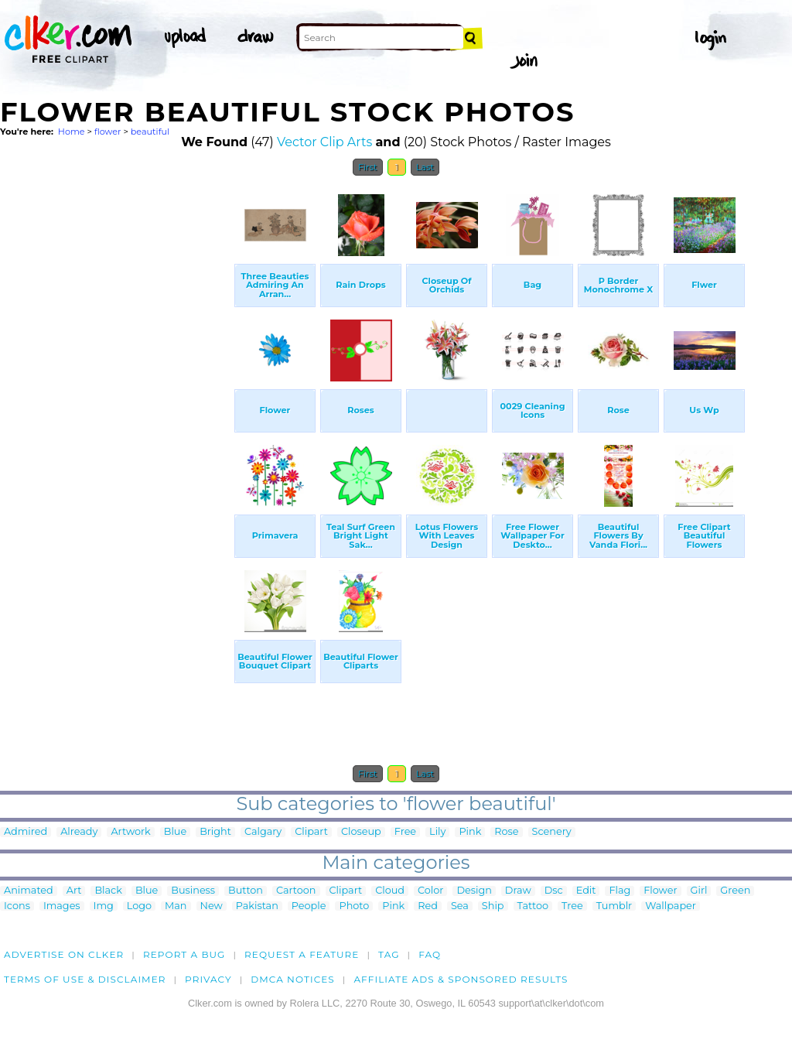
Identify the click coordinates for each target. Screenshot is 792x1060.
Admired (25, 832)
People (309, 906)
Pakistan (257, 906)
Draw (518, 891)
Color (430, 891)
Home (71, 131)
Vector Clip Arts (324, 142)
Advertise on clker (64, 954)
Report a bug (184, 954)
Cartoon (296, 891)
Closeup (361, 832)
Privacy (208, 979)
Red (428, 906)
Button (245, 891)
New (211, 906)
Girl (699, 891)
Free (405, 832)
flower (107, 131)
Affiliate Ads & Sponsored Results (460, 979)
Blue (175, 832)
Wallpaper (670, 906)
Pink (470, 832)
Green (735, 891)
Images (61, 906)
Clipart (311, 832)
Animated (28, 891)
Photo (354, 906)
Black (107, 891)
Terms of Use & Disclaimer (85, 979)
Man (175, 906)
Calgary (263, 832)
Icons (17, 906)
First (367, 167)
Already (78, 832)
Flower (660, 891)
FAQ (429, 954)
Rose (506, 832)
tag (388, 954)
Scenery (552, 832)
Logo (139, 906)
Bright (215, 832)
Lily (437, 832)
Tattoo (533, 906)
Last (425, 167)
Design (473, 891)
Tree (572, 906)
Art (74, 891)
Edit (586, 891)
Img (104, 906)
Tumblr (614, 906)
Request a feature (301, 954)
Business (193, 891)
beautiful (150, 131)
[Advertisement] (116, 416)
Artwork (130, 832)
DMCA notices (293, 979)
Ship (493, 906)
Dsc (553, 891)
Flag (619, 891)
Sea (460, 906)
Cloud (390, 891)
